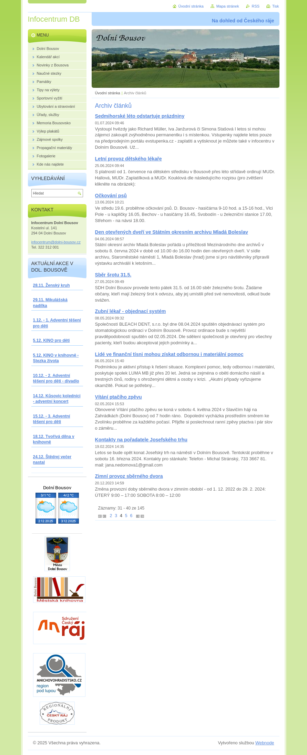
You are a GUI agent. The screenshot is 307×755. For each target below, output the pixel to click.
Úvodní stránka (107, 93)
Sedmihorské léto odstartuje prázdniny (140, 116)
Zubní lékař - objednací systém (130, 311)
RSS (255, 6)
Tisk (275, 6)
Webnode (264, 742)
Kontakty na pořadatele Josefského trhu (141, 439)
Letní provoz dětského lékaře (128, 158)
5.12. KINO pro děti (51, 340)
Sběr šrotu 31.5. (113, 274)
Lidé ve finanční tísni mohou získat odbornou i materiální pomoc (169, 354)
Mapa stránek (227, 6)
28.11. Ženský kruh (51, 285)
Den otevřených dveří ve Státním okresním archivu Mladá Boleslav (171, 232)
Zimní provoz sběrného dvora (129, 476)
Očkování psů (111, 195)
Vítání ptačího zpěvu (118, 397)
